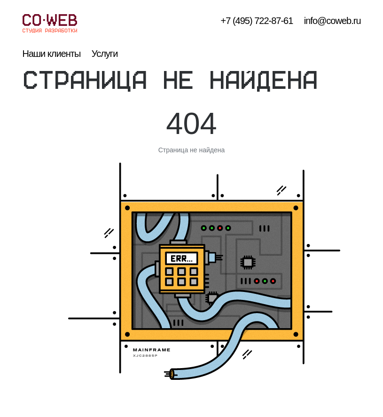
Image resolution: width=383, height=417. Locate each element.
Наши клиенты (52, 53)
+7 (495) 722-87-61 (257, 21)
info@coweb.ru (332, 21)
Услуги (105, 53)
